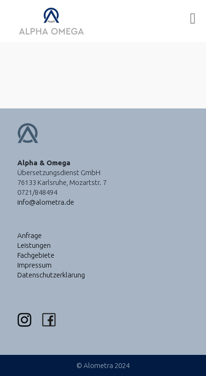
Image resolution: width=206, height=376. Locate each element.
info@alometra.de (45, 202)
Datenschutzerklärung (51, 275)
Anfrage (29, 235)
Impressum (34, 265)
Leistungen (34, 245)
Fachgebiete (35, 255)
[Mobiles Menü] (193, 21)
